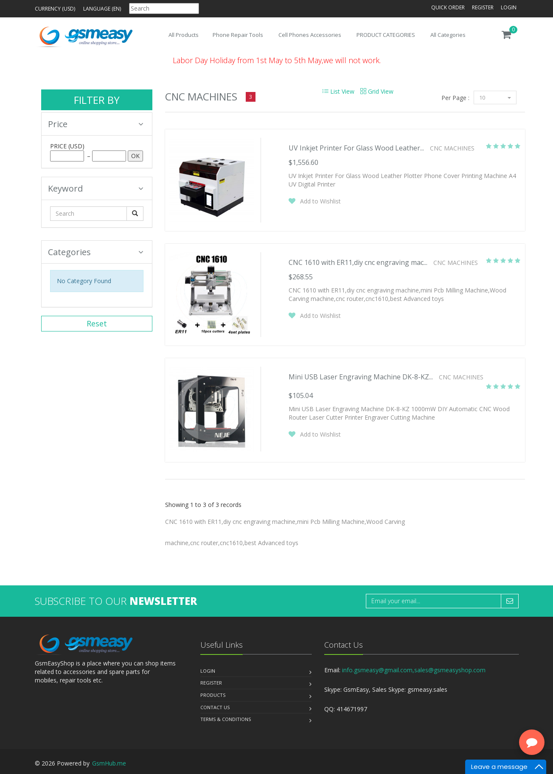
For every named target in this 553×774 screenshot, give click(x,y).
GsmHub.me (109, 763)
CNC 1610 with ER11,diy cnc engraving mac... (358, 262)
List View (338, 91)
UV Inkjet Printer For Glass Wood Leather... (356, 148)
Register (483, 7)
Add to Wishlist (320, 201)
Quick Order (448, 7)
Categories (96, 252)
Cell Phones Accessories (309, 35)
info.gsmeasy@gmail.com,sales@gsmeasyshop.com (414, 670)
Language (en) (102, 8)
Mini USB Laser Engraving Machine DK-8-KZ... (361, 376)
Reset (97, 323)
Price (96, 124)
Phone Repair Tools (238, 35)
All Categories (448, 35)
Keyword (96, 188)
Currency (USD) (55, 8)
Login (509, 7)
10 (495, 97)
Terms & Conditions (225, 719)
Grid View (376, 91)
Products (212, 695)
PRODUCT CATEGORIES (386, 35)
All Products (183, 35)
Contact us (215, 707)
